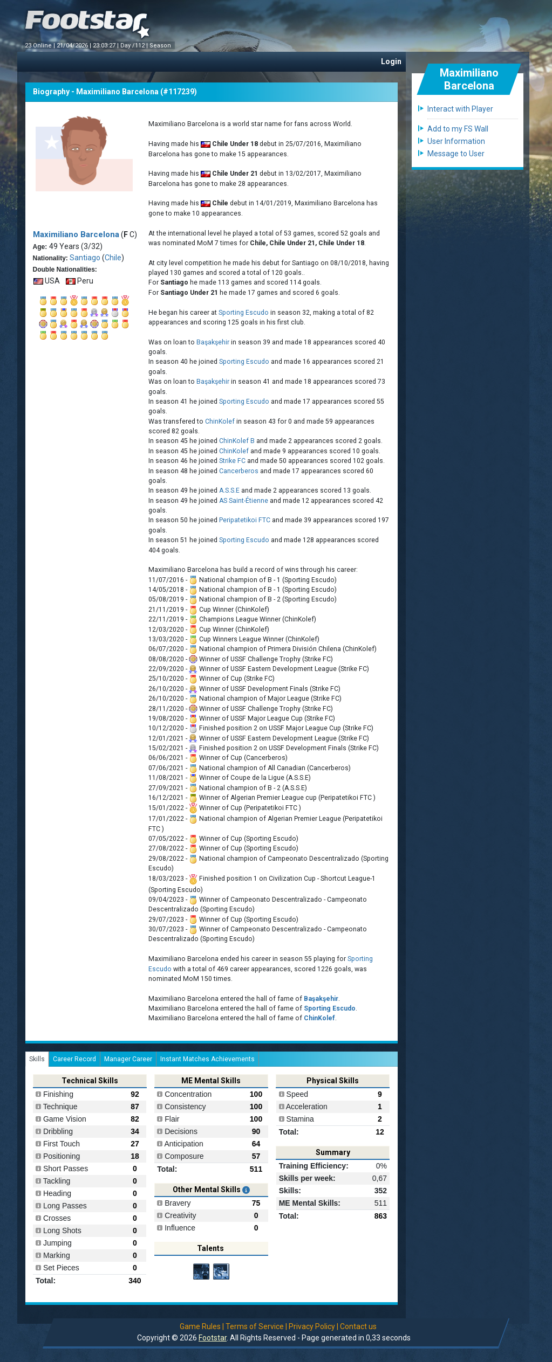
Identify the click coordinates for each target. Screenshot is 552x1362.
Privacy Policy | (313, 1326)
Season (161, 45)
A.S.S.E (229, 490)
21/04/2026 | (75, 45)
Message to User (456, 153)
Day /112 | (134, 45)
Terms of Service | (256, 1326)
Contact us (358, 1326)
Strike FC (232, 461)
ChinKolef (220, 421)
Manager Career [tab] (128, 1059)
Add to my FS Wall (457, 129)
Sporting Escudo (244, 312)
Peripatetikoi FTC (245, 520)
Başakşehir (212, 342)
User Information (456, 141)
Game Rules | (202, 1326)
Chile (113, 257)
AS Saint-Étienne (243, 500)
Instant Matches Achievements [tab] (207, 1059)
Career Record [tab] (74, 1059)
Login (391, 61)
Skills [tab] (37, 1059)
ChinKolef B (237, 441)
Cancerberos (238, 471)
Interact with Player (460, 109)
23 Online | (41, 45)
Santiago (85, 257)
